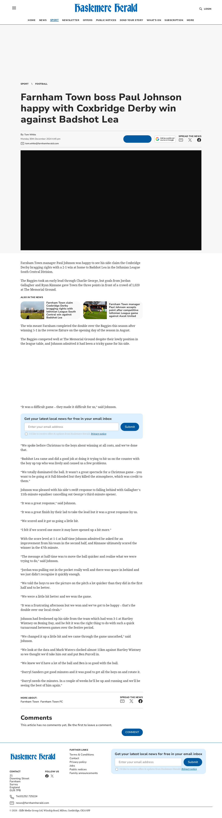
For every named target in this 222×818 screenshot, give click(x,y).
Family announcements (84, 773)
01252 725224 (28, 796)
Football (41, 83)
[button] (14, 8)
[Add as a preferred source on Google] (165, 139)
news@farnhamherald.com (32, 803)
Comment (132, 732)
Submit (130, 427)
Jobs (72, 765)
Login (207, 9)
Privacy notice (98, 433)
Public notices (78, 769)
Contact (74, 758)
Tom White (30, 134)
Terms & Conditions (82, 754)
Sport (25, 83)
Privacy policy (78, 762)
